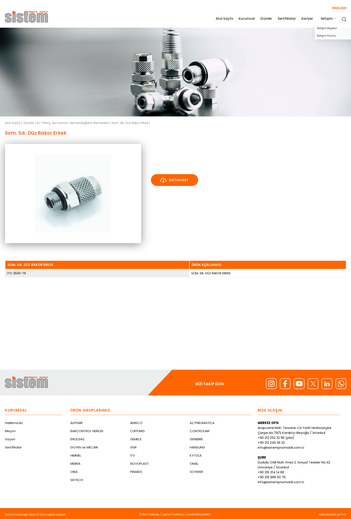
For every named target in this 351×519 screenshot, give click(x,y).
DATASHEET (174, 180)
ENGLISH (339, 8)
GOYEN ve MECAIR (84, 447)
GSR (133, 447)
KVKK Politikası (149, 514)
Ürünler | (30, 123)
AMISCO (136, 423)
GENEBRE (196, 439)
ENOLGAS (77, 439)
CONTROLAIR (199, 431)
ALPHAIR (76, 423)
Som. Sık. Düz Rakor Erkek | (130, 123)
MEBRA (75, 463)
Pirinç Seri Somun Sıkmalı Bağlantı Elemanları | (77, 123)
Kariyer (307, 18)
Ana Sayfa (224, 18)
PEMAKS (136, 471)
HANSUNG (197, 447)
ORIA (74, 471)
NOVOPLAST (139, 463)
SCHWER (196, 471)
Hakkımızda (14, 423)
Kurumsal (247, 18)
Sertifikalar (287, 18)
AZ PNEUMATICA (202, 423)
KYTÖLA (196, 455)
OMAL (194, 463)
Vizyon (10, 439)
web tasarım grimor (332, 514)
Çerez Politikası (173, 514)
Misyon (10, 431)
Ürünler (266, 18)
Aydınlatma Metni (199, 514)
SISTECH (76, 480)
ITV (132, 455)
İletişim (327, 18)
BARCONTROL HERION (86, 431)
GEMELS (136, 439)
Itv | (40, 123)
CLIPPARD (137, 431)
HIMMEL (75, 455)
